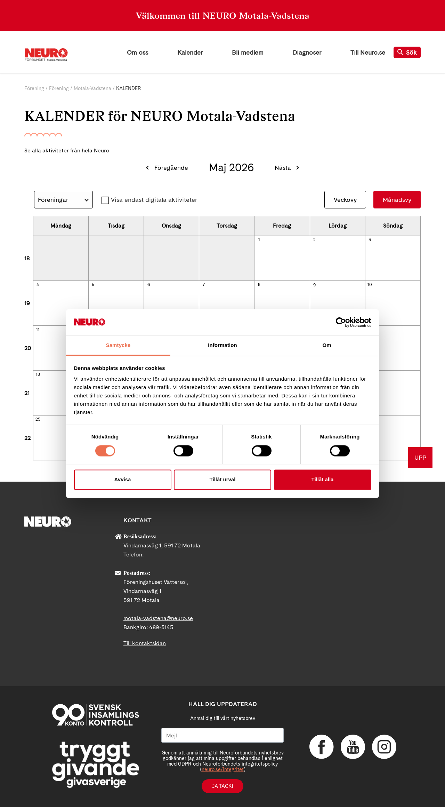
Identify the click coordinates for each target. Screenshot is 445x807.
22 (27, 438)
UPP (420, 457)
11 (38, 329)
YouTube (353, 747)
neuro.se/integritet (223, 769)
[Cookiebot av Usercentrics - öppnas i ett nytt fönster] (340, 322)
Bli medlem (248, 52)
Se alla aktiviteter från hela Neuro (67, 150)
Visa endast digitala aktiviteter (154, 199)
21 (27, 393)
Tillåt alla (323, 480)
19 (27, 303)
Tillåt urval (223, 480)
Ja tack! (222, 786)
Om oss (137, 52)
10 (369, 284)
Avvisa (122, 480)
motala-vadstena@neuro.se (158, 618)
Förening (34, 88)
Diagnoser (307, 52)
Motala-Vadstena (93, 88)
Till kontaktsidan (144, 643)
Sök (407, 52)
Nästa (283, 167)
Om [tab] (326, 345)
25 (37, 419)
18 (27, 258)
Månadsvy (397, 199)
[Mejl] (222, 735)
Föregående (171, 167)
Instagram (384, 747)
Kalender (190, 52)
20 (27, 348)
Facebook (321, 747)
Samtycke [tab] (118, 345)
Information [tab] (222, 345)
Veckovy (345, 199)
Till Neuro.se (367, 52)
